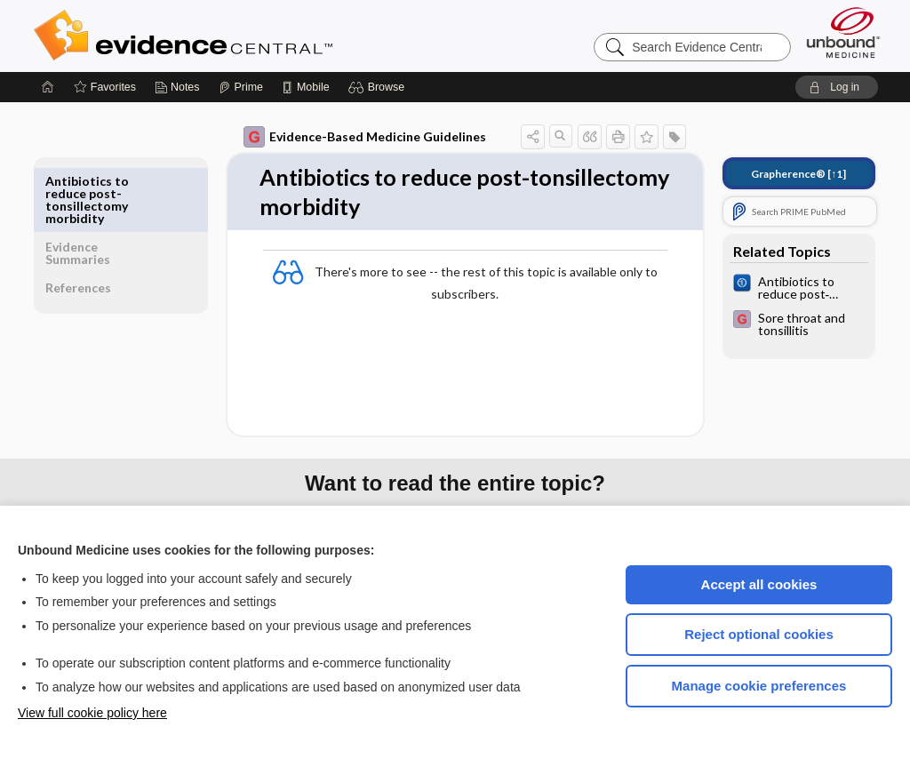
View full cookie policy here (92, 713)
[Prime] (241, 87)
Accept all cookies (759, 584)
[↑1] (786, 173)
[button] (379, 87)
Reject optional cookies (759, 634)
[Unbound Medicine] (843, 32)
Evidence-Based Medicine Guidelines (352, 137)
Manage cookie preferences (759, 685)
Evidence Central (254, 35)
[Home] (48, 87)
